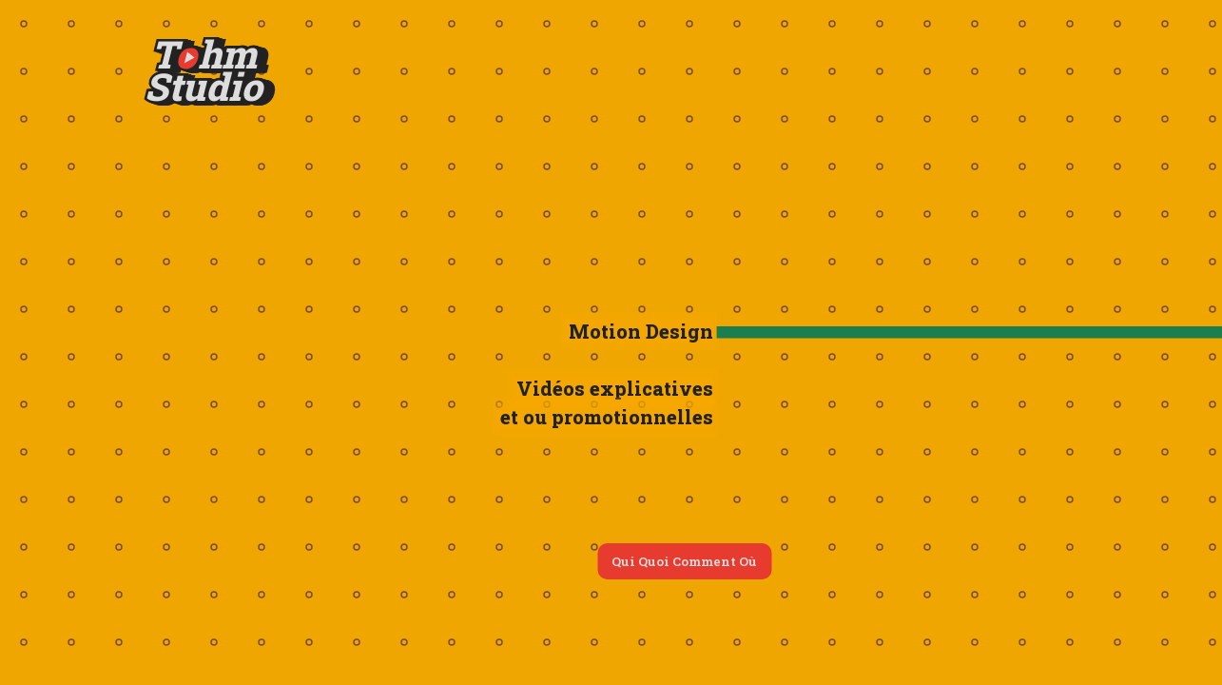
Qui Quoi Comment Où (684, 561)
